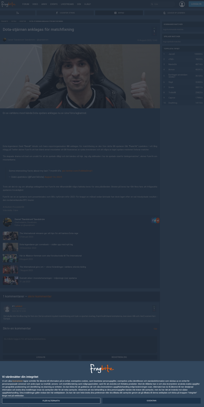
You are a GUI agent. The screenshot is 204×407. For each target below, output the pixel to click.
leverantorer (17, 381)
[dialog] (102, 384)
